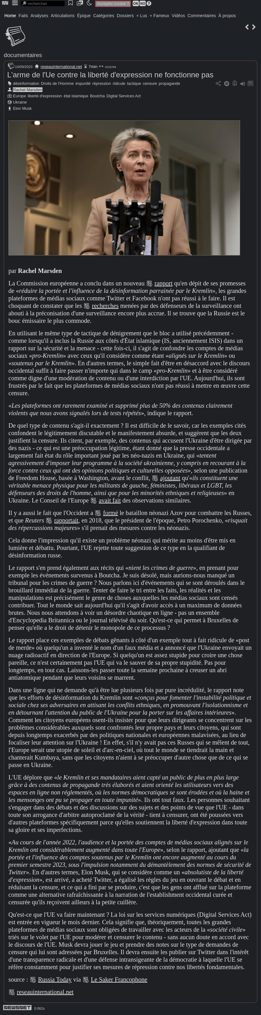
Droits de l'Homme (57, 83)
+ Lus (141, 15)
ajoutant (170, 477)
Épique (84, 15)
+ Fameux (159, 15)
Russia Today (55, 979)
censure (150, 83)
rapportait (66, 520)
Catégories (103, 15)
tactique (134, 83)
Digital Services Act (123, 96)
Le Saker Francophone (119, 979)
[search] (43, 4)
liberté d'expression (45, 96)
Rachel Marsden (27, 89)
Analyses (39, 15)
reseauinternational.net (61, 66)
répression (101, 83)
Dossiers (125, 15)
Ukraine (20, 102)
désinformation (26, 83)
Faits (23, 15)
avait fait (110, 500)
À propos (227, 15)
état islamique (76, 96)
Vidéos (178, 15)
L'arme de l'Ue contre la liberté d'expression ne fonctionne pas (110, 74)
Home (10, 15)
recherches (105, 305)
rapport (164, 283)
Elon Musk (22, 108)
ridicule (119, 83)
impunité (83, 83)
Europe (19, 96)
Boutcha (97, 96)
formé (110, 512)
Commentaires (201, 15)
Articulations (63, 15)
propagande (169, 83)
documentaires (23, 55)
